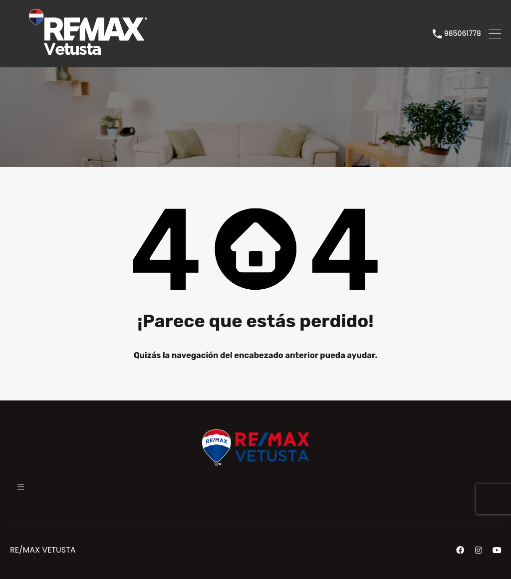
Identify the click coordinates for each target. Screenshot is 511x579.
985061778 (462, 33)
